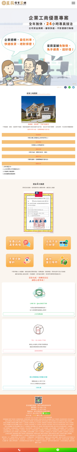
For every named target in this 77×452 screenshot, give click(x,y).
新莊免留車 (71, 419)
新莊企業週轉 (6, 424)
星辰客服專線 (39, 351)
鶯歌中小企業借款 (24, 435)
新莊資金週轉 (14, 424)
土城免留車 (63, 430)
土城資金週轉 (30, 431)
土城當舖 (41, 430)
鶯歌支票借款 (44, 433)
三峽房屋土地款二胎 (8, 430)
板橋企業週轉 (6, 422)
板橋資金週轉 (14, 422)
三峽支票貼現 (36, 428)
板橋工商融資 (68, 421)
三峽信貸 (27, 430)
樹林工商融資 (69, 424)
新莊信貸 (55, 424)
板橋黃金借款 (61, 422)
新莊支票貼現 (16, 421)
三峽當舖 (69, 426)
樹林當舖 (23, 421)
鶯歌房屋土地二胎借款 (35, 435)
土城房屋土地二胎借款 (51, 431)
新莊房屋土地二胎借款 (35, 424)
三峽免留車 (21, 428)
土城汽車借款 (47, 430)
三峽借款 (16, 430)
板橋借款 (44, 422)
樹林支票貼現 (60, 421)
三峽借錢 (22, 430)
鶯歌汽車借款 (22, 433)
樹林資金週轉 (16, 426)
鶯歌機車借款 (29, 433)
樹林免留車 (45, 421)
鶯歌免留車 (37, 433)
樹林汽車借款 (29, 421)
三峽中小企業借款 (69, 428)
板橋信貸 (55, 422)
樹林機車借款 (37, 421)
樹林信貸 (56, 426)
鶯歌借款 (44, 435)
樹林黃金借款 (62, 426)
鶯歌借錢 (50, 435)
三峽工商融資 (44, 428)
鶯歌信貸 (55, 435)
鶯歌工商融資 (60, 433)
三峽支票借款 (28, 428)
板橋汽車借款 (12, 419)
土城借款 (60, 431)
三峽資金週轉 (60, 428)
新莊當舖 (48, 419)
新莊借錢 (49, 424)
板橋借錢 (49, 422)
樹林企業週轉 (8, 426)
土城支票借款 (70, 430)
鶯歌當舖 (15, 433)
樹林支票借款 (52, 421)
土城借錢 (65, 431)
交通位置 (38, 387)
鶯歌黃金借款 (62, 435)
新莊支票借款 (8, 421)
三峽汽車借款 (6, 428)
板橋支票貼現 (42, 419)
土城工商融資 (14, 431)
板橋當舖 (5, 419)
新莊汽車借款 (55, 419)
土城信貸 (71, 431)
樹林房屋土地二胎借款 (36, 426)
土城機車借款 (55, 430)
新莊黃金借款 (61, 424)
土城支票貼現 (6, 431)
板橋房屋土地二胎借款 (35, 422)
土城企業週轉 (22, 431)
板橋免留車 (27, 419)
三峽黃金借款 (34, 430)
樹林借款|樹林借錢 (48, 426)
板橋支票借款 (34, 419)
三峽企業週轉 (52, 428)
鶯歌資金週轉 (14, 435)
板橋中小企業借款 (23, 422)
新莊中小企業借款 (23, 424)
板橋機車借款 (19, 419)
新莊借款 (44, 424)
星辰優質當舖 (48, 417)
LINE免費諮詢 (38, 314)
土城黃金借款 (8, 433)
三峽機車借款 (14, 428)
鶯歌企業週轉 (68, 433)
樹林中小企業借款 (25, 426)
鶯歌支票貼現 (52, 433)
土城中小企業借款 (39, 431)
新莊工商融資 (69, 422)
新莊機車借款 (63, 419)
